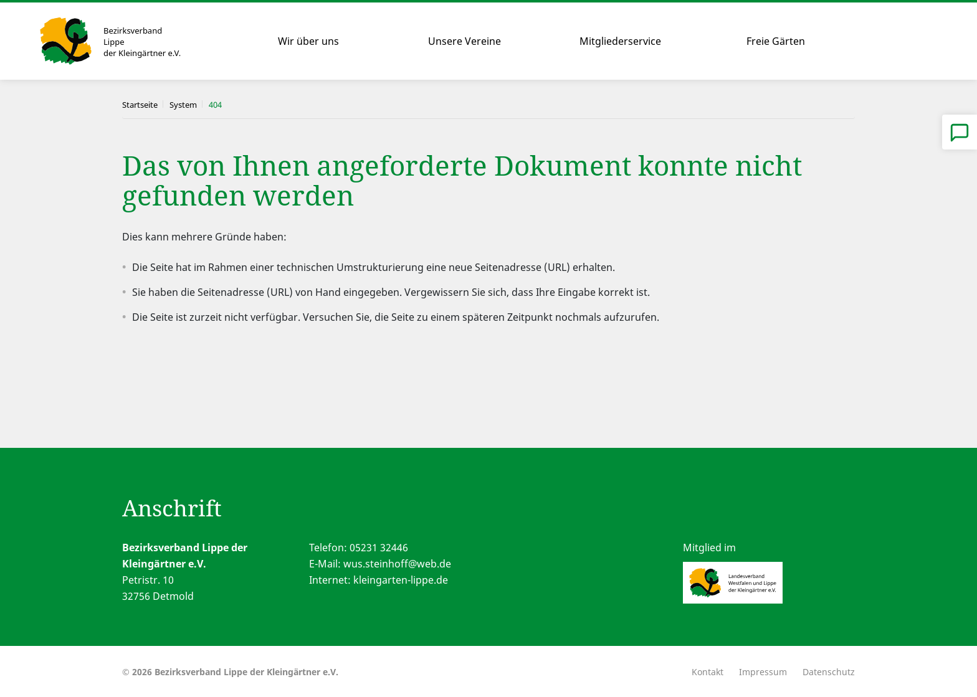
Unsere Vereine (464, 41)
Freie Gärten (775, 41)
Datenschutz (829, 672)
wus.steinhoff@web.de (397, 564)
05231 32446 (379, 547)
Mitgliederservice (620, 41)
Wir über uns (308, 41)
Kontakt (707, 672)
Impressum (763, 672)
